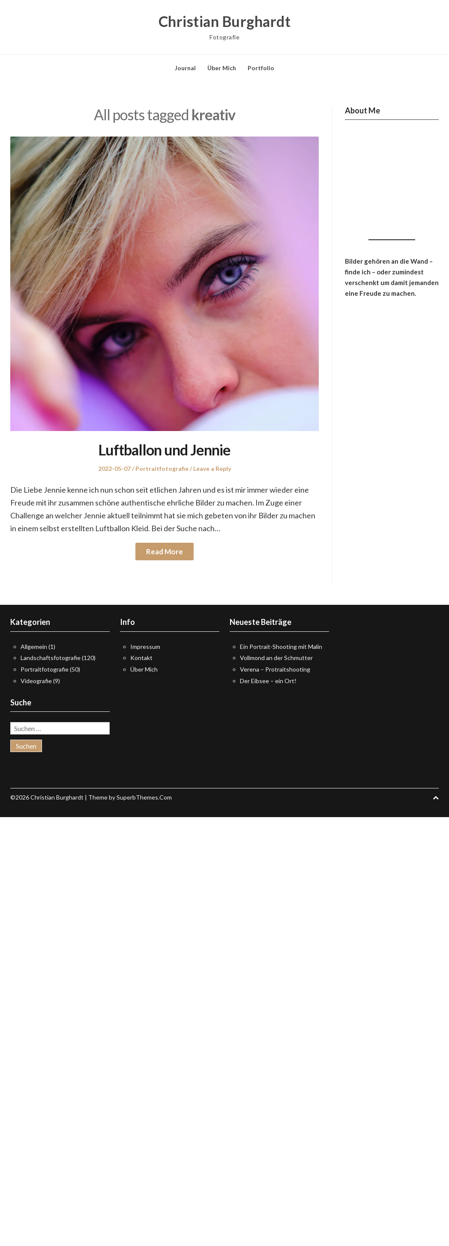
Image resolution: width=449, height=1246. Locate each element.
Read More (164, 551)
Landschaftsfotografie (51, 657)
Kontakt (141, 657)
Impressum (145, 646)
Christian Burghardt (225, 21)
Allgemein (34, 646)
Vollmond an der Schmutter (276, 657)
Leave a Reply (212, 468)
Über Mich (221, 67)
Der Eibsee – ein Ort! (268, 680)
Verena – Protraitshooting (275, 669)
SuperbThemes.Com (144, 797)
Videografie (36, 680)
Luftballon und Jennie (164, 449)
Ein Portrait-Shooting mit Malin (281, 646)
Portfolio (261, 67)
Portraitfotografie (162, 468)
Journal (185, 67)
